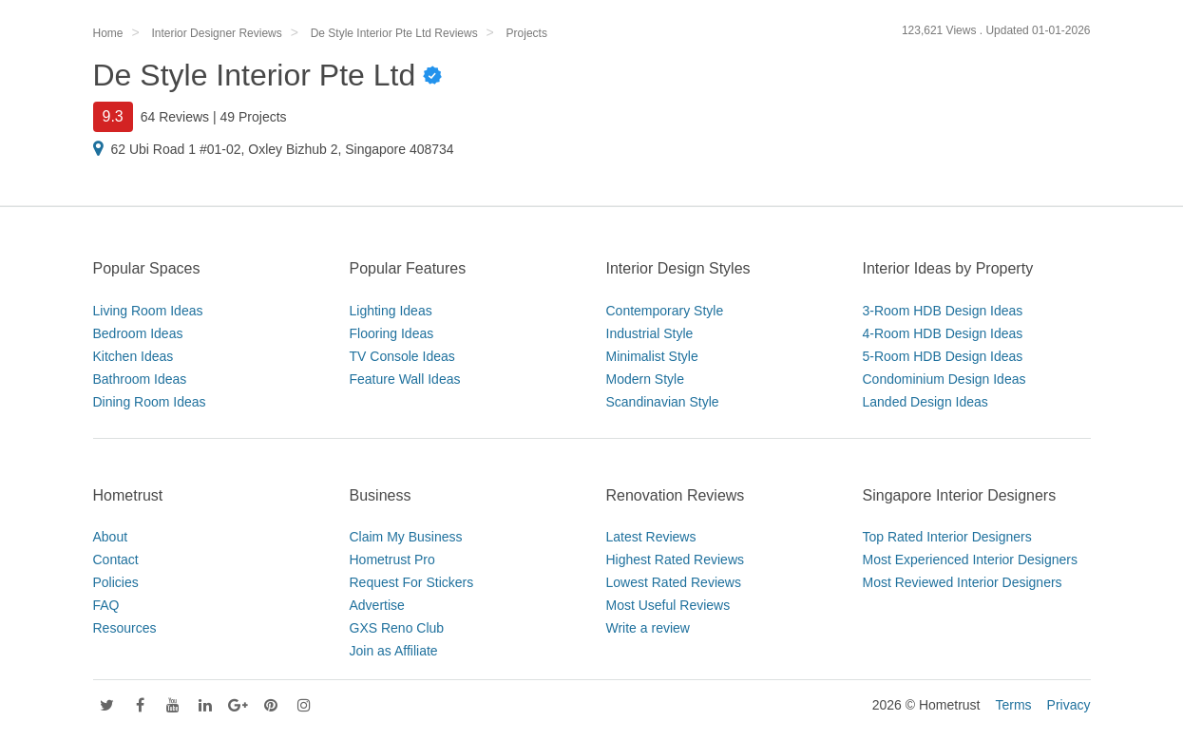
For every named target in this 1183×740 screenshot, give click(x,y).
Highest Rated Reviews (675, 559)
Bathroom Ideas (140, 379)
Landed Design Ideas (925, 401)
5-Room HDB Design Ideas (943, 356)
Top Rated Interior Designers (947, 536)
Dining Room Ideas (149, 401)
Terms (1013, 704)
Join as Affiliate (394, 650)
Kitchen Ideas (133, 356)
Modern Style (645, 379)
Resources (125, 628)
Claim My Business (406, 536)
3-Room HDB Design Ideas (943, 310)
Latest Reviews (651, 536)
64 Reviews (175, 116)
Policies (116, 582)
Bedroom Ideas (138, 333)
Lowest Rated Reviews (673, 582)
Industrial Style (650, 333)
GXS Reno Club (397, 628)
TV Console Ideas (402, 356)
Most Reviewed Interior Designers (962, 582)
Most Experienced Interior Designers (970, 559)
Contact (116, 559)
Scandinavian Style (662, 401)
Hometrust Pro (392, 559)
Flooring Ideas (392, 333)
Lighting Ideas (391, 310)
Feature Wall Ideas (405, 379)
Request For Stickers (412, 582)
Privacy (1069, 704)
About (110, 536)
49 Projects (253, 116)
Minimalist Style (652, 356)
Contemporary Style (665, 310)
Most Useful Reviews (668, 605)
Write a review (648, 628)
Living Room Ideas (148, 310)
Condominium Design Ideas (944, 379)
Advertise (377, 605)
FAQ (106, 605)
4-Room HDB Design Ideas (943, 333)
